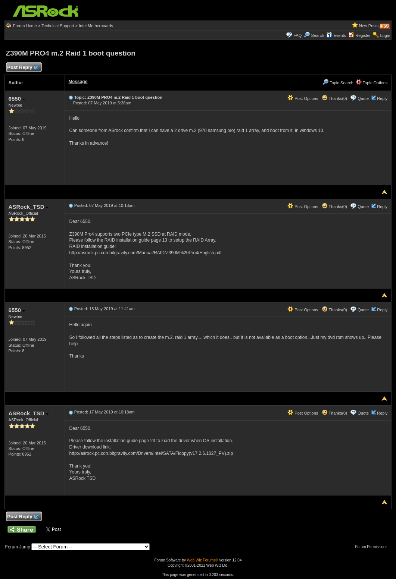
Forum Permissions (373, 547)
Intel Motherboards (96, 25)
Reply (382, 98)
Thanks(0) (334, 98)
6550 (17, 98)
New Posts (369, 25)
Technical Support (57, 25)
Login (385, 35)
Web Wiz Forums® (202, 560)
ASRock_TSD (29, 207)
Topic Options (372, 83)
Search (317, 35)
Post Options (302, 98)
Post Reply (23, 67)
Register (363, 35)
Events (336, 35)
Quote (363, 98)
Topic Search (337, 83)
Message (78, 81)
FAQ (297, 35)
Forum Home (25, 25)
